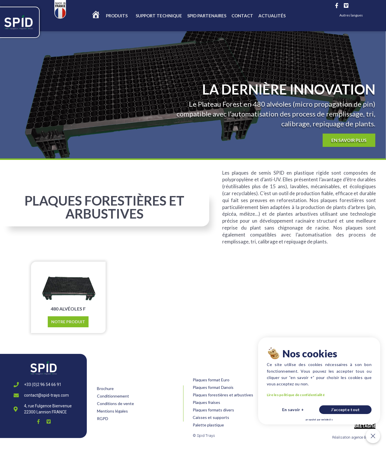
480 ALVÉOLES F (68, 308)
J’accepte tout (367, 419)
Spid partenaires (206, 15)
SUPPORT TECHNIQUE (159, 15)
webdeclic (360, 422)
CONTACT (242, 15)
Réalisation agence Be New (354, 437)
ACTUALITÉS (272, 15)
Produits (118, 16)
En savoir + (348, 419)
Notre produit (68, 321)
